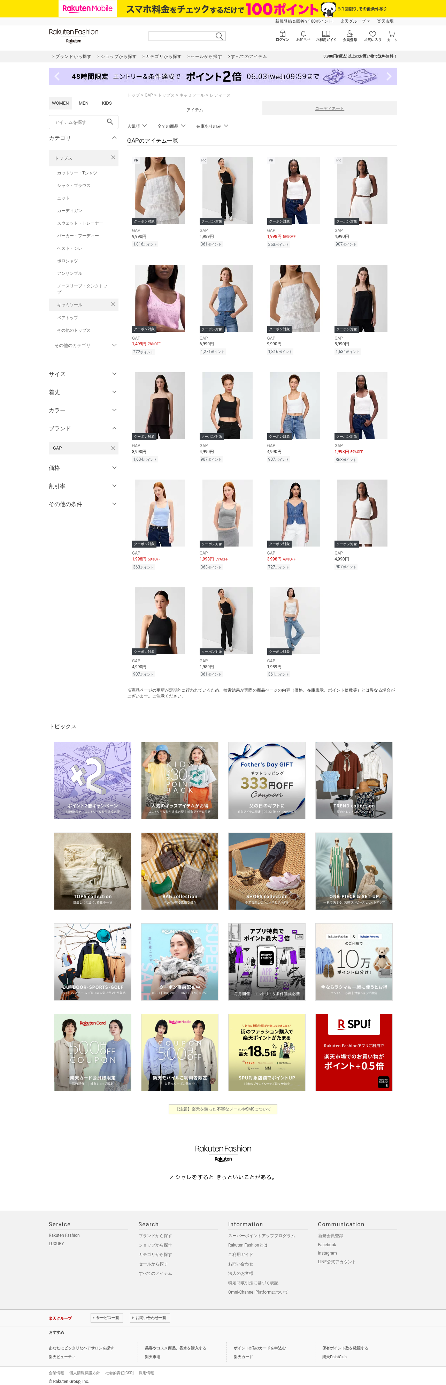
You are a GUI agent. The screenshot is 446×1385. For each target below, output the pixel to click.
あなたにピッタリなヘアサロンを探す (81, 1348)
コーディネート (329, 108)
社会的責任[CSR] (119, 1372)
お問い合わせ (240, 1263)
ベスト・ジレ (69, 248)
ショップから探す (155, 1244)
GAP (149, 95)
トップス (63, 158)
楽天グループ (353, 21)
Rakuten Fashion (64, 1235)
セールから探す (153, 1263)
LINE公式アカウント (337, 1261)
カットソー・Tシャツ (77, 173)
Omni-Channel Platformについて (258, 1291)
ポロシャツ (67, 260)
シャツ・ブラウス (74, 185)
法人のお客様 (240, 1273)
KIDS (107, 103)
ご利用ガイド (240, 1254)
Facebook (327, 1244)
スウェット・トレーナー (80, 223)
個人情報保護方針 (84, 1372)
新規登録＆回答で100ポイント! (304, 21)
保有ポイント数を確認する (345, 1348)
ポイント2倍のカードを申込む (260, 1348)
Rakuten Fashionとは (248, 1244)
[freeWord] (83, 122)
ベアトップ (67, 317)
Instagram (327, 1252)
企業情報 (56, 1372)
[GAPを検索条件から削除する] (113, 448)
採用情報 (146, 1372)
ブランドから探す (155, 1235)
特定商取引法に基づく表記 (253, 1282)
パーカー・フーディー (78, 235)
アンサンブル (69, 273)
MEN (84, 103)
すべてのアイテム (155, 1273)
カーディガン (69, 210)
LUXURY (56, 1243)
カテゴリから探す (155, 1254)
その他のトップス (74, 330)
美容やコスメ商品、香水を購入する (175, 1348)
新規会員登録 (330, 1235)
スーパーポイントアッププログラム (261, 1235)
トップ (133, 95)
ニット (63, 198)
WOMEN (60, 103)
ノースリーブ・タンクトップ (82, 289)
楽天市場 (385, 21)
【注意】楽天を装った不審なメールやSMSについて (223, 1108)
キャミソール (69, 304)
